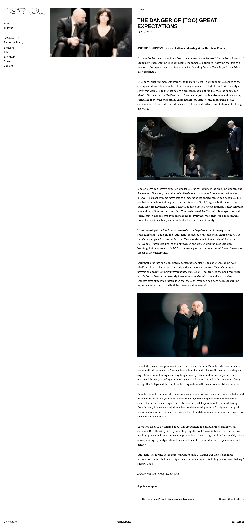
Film (6, 52)
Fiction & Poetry (13, 42)
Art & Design (11, 37)
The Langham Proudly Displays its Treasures (168, 498)
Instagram (238, 521)
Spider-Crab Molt (229, 498)
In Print (8, 27)
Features (9, 47)
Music (7, 61)
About (7, 23)
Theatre (8, 65)
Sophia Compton (147, 486)
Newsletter (10, 521)
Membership (124, 521)
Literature (9, 56)
